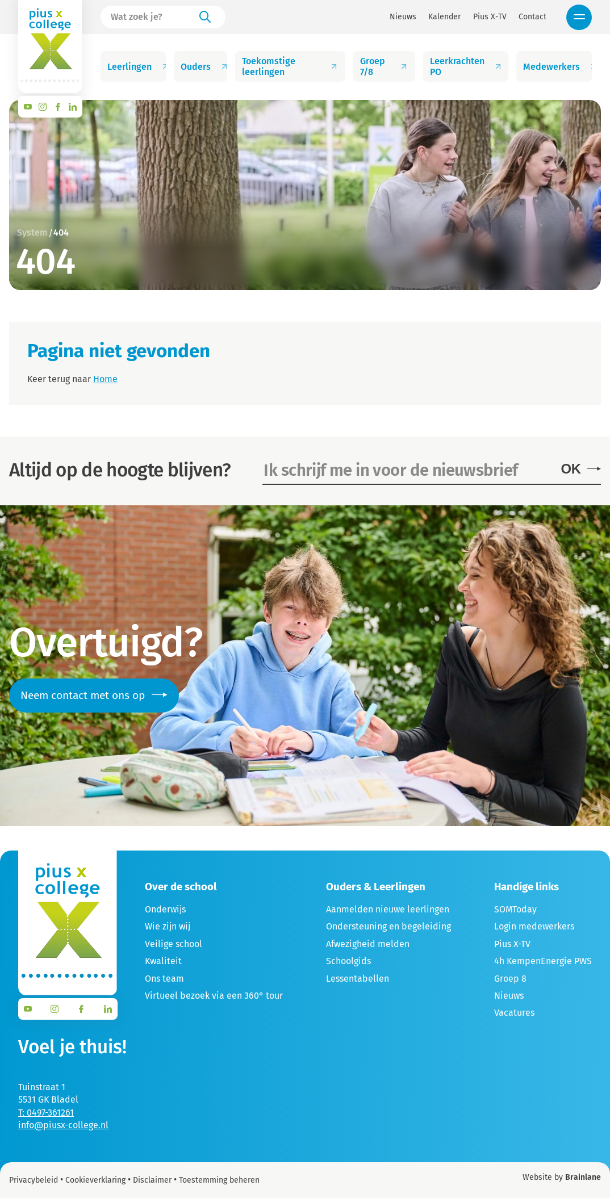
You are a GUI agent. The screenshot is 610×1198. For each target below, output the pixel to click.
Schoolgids (348, 961)
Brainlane (583, 1177)
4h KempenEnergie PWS (543, 961)
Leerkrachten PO (467, 66)
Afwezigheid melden (368, 944)
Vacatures (514, 1012)
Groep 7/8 (384, 66)
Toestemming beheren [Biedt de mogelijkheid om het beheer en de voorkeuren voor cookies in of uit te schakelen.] (219, 1180)
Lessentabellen (357, 978)
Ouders (204, 66)
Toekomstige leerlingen (290, 66)
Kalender (444, 17)
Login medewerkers (534, 926)
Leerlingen (136, 66)
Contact (532, 17)
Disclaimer (152, 1180)
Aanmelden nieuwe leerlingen (387, 909)
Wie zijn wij (167, 926)
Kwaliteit (163, 961)
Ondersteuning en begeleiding (388, 926)
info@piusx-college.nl (63, 1125)
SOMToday (515, 909)
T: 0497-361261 (46, 1112)
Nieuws (403, 17)
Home (105, 379)
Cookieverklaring (95, 1180)
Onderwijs (165, 909)
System (32, 232)
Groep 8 (510, 978)
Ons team (164, 978)
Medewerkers (558, 66)
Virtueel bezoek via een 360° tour (214, 995)
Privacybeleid (33, 1180)
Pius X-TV (490, 17)
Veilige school (173, 944)
